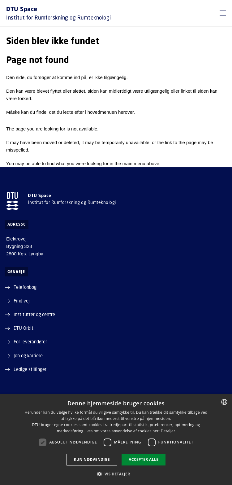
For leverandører (30, 341)
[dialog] (116, 439)
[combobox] (224, 402)
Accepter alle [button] (143, 459)
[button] (223, 13)
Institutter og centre (34, 314)
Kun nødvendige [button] (92, 459)
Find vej (22, 300)
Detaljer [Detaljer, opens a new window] (168, 431)
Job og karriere (28, 355)
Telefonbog (25, 287)
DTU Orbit (23, 328)
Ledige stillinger (30, 369)
